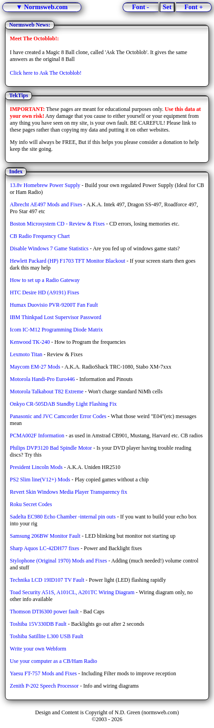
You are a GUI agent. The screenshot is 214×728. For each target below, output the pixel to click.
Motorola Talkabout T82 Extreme (47, 391)
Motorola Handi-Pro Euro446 (42, 379)
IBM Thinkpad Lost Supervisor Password (56, 317)
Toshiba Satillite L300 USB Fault (47, 636)
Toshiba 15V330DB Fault (38, 624)
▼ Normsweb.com (42, 7)
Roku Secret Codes (31, 504)
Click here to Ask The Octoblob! (46, 73)
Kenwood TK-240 (30, 342)
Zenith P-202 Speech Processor (44, 686)
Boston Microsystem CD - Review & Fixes (57, 224)
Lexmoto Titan (26, 354)
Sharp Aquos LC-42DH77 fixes (45, 548)
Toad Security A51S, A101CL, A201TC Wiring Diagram (72, 592)
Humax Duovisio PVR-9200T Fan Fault (54, 305)
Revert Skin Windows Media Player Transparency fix (69, 492)
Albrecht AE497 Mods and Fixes (46, 204)
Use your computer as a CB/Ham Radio (53, 661)
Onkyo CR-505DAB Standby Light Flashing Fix (63, 404)
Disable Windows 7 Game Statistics (49, 248)
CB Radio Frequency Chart (40, 236)
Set (167, 7)
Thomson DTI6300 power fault (44, 611)
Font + (193, 7)
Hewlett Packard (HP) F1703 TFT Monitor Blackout (67, 261)
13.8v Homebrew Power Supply (45, 185)
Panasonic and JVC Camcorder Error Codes (58, 416)
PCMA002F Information (37, 435)
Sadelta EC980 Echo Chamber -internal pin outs (63, 516)
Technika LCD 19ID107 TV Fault (47, 580)
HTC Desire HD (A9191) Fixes (44, 292)
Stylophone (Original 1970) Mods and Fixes (58, 560)
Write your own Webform (38, 648)
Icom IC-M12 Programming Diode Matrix (56, 329)
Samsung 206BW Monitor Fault (45, 536)
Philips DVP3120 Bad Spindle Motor (51, 448)
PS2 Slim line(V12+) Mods (40, 479)
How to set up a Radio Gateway (45, 280)
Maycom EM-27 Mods (35, 367)
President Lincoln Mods (36, 467)
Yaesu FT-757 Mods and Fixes (43, 673)
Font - (140, 7)
